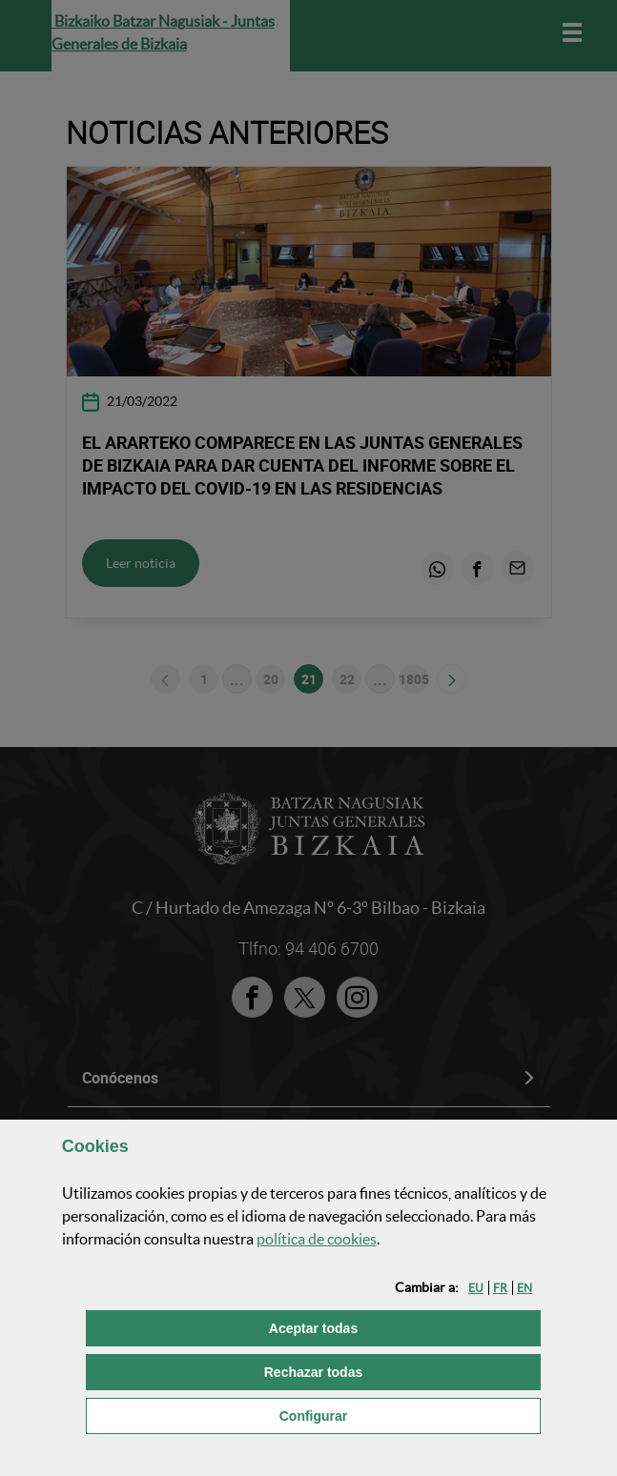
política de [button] (317, 1238)
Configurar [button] (410, 1414)
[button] (475, 1288)
